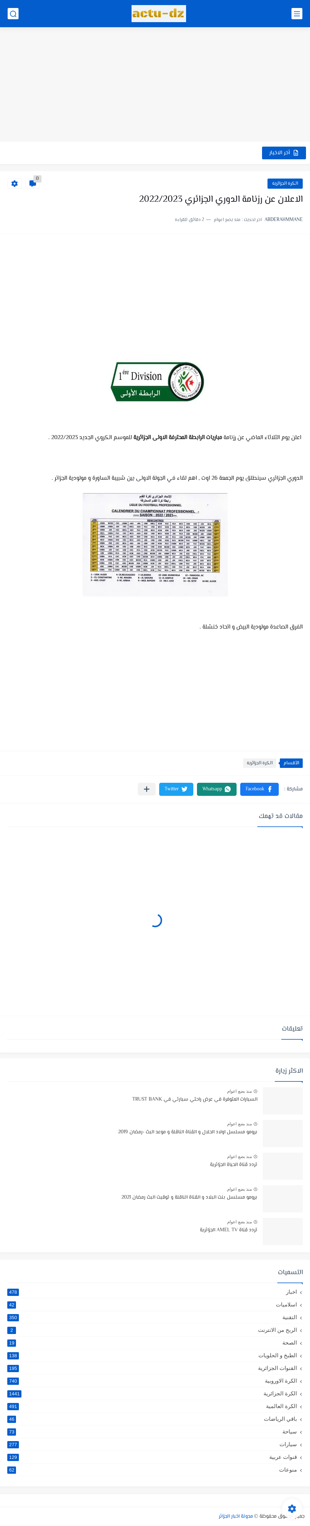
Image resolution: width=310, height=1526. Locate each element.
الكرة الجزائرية (285, 183)
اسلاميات (152, 1304)
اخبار (152, 1292)
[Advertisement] (155, 85)
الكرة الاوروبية (152, 1381)
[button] (259, 789)
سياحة (152, 1431)
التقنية (152, 1317)
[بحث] (13, 13)
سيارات (152, 1444)
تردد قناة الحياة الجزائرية (233, 1165)
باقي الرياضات (152, 1419)
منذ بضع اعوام (239, 1091)
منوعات (152, 1469)
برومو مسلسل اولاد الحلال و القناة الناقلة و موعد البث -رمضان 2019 (187, 1132)
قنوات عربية (152, 1457)
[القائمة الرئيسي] (296, 13)
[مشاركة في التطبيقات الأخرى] (147, 789)
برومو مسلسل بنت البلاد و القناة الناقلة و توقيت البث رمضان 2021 (189, 1198)
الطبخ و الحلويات (152, 1355)
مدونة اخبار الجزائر (236, 1517)
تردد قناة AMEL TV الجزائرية (228, 1230)
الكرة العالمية (152, 1406)
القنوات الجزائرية (152, 1368)
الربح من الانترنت (152, 1330)
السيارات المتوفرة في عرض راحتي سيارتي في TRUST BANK (194, 1100)
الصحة (152, 1342)
